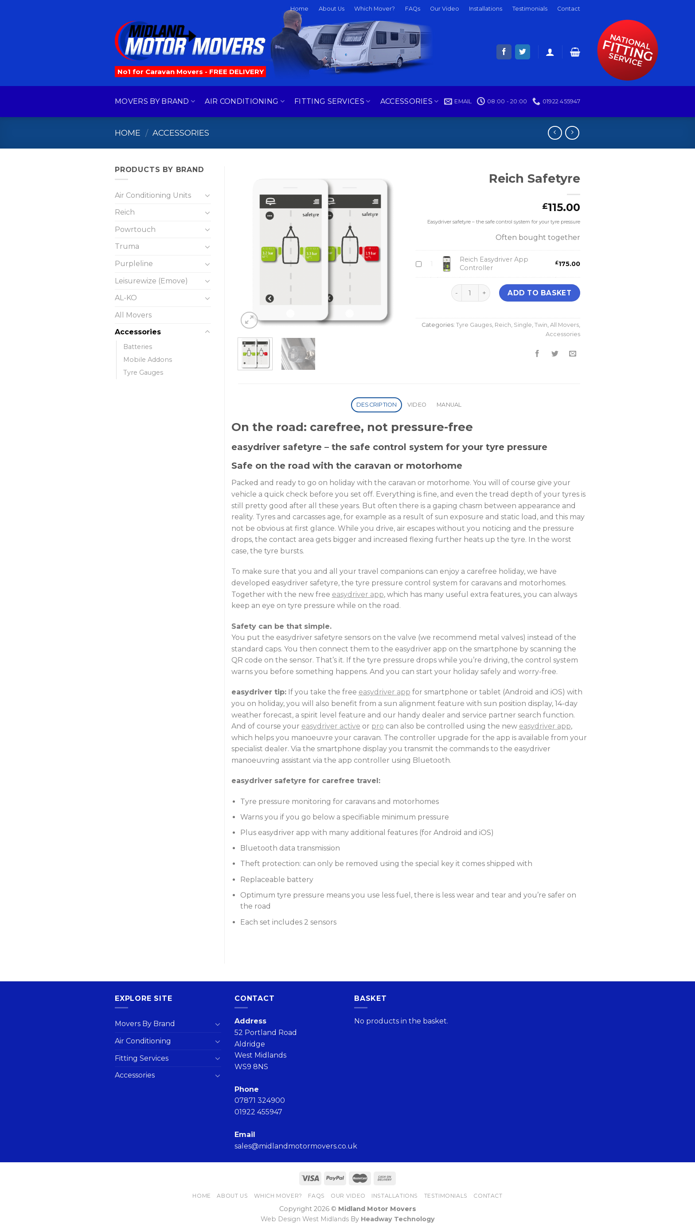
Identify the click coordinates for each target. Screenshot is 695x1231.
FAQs (412, 8)
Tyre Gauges (474, 324)
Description (376, 404)
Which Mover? (374, 8)
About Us (331, 8)
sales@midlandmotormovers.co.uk (295, 1146)
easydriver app (358, 594)
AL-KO (126, 298)
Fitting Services (332, 101)
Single (523, 324)
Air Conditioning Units (153, 195)
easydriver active (330, 726)
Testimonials (529, 8)
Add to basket (539, 293)
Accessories (409, 101)
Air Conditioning (245, 101)
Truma (127, 246)
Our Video (444, 8)
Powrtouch (135, 229)
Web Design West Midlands (305, 1219)
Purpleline (134, 263)
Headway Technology (398, 1219)
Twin (541, 324)
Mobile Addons (147, 360)
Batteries (137, 347)
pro (377, 726)
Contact (568, 8)
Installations (485, 8)
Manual (449, 404)
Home (299, 8)
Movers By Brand (155, 101)
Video (416, 404)
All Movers (564, 324)
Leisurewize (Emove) (151, 281)
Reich (503, 324)
